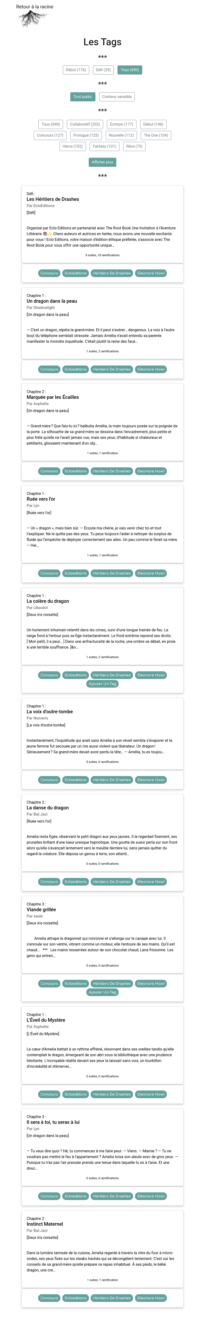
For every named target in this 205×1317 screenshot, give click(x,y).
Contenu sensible (117, 96)
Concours (49, 273)
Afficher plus (102, 162)
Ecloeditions (76, 273)
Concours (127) (50, 135)
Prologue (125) (86, 135)
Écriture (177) (121, 124)
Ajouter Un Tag (102, 683)
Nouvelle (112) (121, 135)
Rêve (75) (134, 146)
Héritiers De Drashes (112, 273)
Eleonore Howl (150, 273)
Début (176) (76, 70)
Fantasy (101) (104, 146)
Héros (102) (73, 146)
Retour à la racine (34, 16)
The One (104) (156, 135)
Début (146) (153, 124)
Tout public (82, 96)
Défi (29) (103, 70)
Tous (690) (130, 70)
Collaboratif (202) (85, 124)
